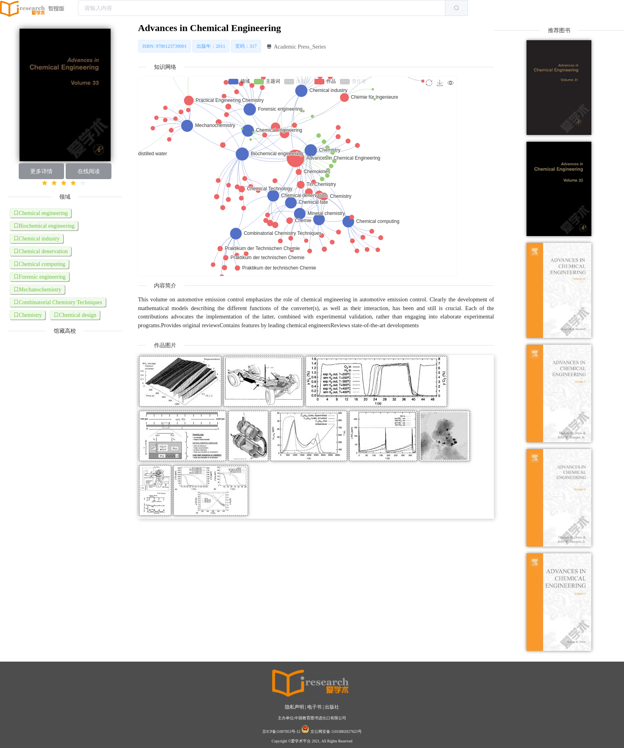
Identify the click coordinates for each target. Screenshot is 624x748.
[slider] (65, 183)
